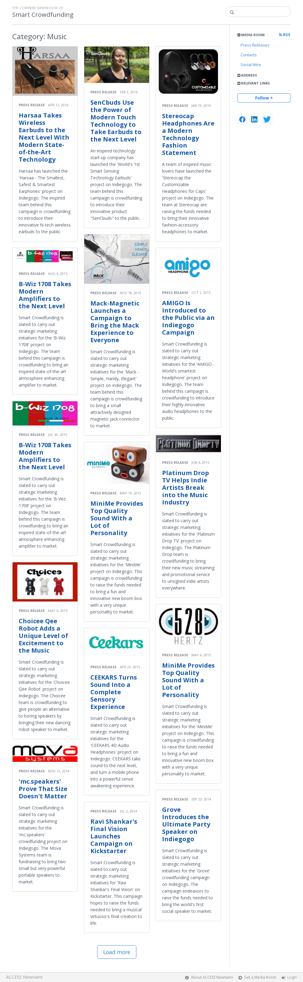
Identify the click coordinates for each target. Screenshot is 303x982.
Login (292, 977)
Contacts (249, 55)
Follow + (264, 98)
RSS (284, 35)
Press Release (32, 105)
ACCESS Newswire (24, 977)
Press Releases (255, 45)
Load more (116, 952)
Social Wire (251, 64)
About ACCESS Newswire (212, 977)
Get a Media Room (260, 977)
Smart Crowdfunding (43, 15)
